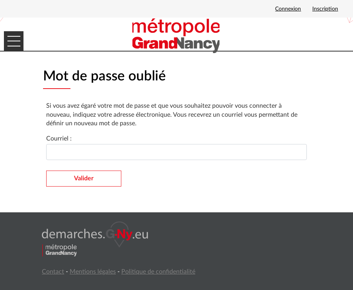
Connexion (288, 9)
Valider (84, 178)
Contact (53, 272)
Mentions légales (93, 272)
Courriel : (59, 138)
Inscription (325, 9)
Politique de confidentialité (158, 272)
